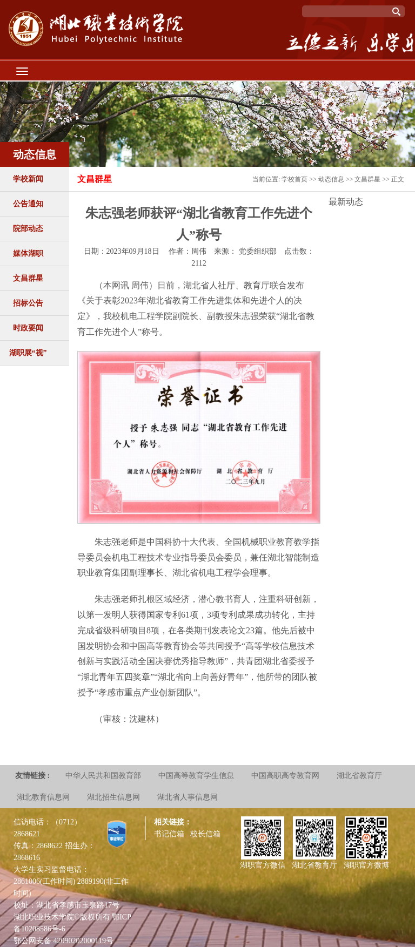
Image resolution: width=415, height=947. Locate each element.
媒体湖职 (28, 253)
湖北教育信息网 (43, 797)
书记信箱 (169, 834)
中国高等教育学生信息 (196, 776)
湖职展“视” (28, 353)
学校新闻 (28, 179)
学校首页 (294, 179)
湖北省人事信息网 (187, 797)
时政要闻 (28, 328)
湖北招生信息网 (113, 797)
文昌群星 (28, 278)
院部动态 (28, 229)
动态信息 (331, 179)
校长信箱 (205, 834)
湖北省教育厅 (359, 776)
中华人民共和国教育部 (103, 776)
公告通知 (28, 204)
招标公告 (28, 303)
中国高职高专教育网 (285, 776)
